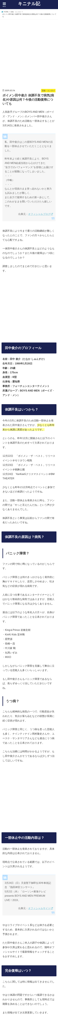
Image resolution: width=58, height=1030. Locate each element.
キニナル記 (29, 3)
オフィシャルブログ (39, 214)
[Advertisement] (29, 51)
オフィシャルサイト (39, 908)
